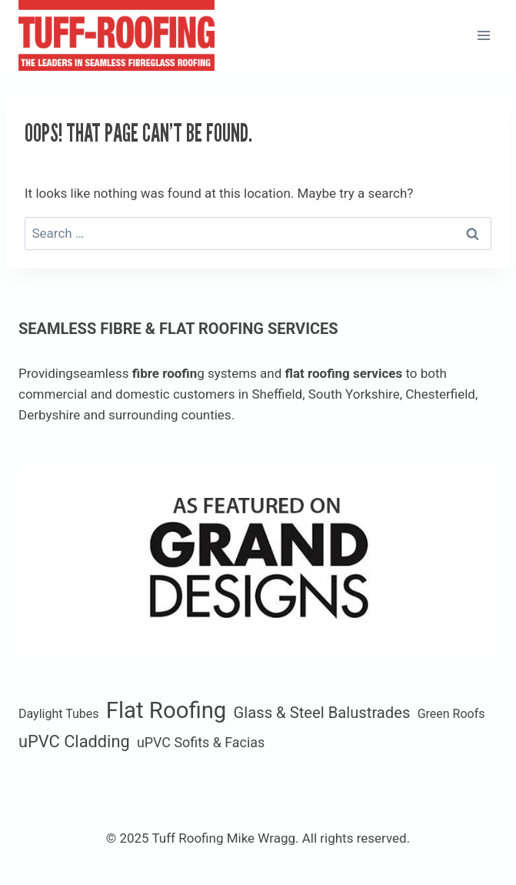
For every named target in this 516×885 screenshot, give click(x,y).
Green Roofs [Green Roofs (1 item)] (451, 713)
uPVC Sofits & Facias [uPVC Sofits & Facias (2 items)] (201, 742)
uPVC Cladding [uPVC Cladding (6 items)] (74, 741)
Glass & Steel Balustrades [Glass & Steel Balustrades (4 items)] (322, 712)
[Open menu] (483, 35)
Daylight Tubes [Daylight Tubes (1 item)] (58, 713)
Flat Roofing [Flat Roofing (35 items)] (166, 710)
